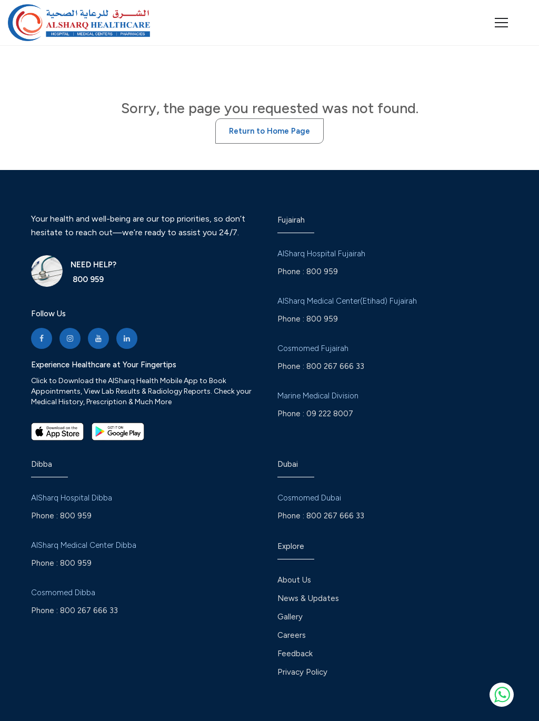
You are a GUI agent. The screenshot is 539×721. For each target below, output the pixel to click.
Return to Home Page (269, 131)
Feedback (295, 653)
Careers (291, 635)
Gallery (290, 617)
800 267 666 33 (335, 366)
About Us (294, 580)
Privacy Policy (302, 672)
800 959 (87, 279)
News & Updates (308, 598)
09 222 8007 (329, 413)
